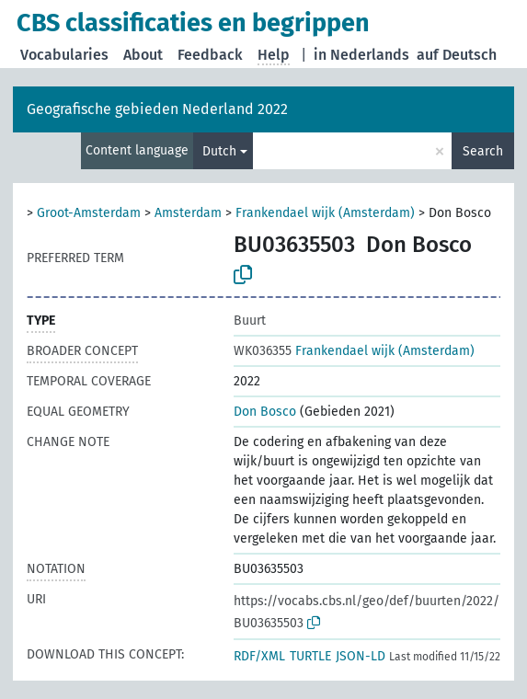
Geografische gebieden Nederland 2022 (157, 109)
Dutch (219, 151)
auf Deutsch (457, 54)
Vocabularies (64, 54)
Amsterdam (188, 213)
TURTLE (310, 656)
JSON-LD (360, 656)
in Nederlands (361, 54)
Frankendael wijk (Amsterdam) (325, 213)
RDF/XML (259, 656)
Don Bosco (265, 411)
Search (483, 151)
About (143, 54)
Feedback (210, 54)
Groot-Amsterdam (89, 213)
